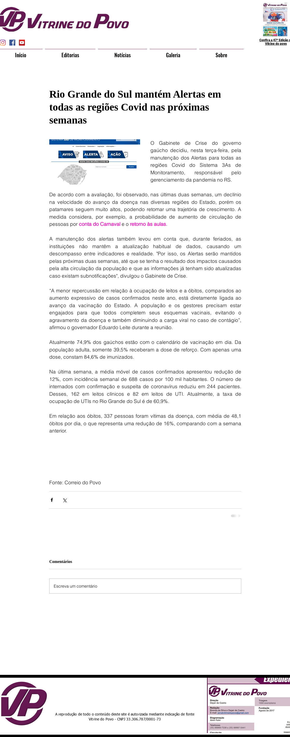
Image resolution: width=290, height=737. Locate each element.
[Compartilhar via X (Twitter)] (64, 499)
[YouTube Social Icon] (22, 43)
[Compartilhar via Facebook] (51, 499)
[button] (70, 52)
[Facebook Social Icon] (12, 43)
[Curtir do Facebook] (135, 694)
